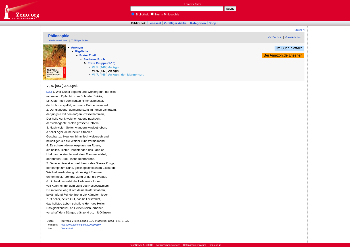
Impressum (215, 245)
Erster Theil (87, 55)
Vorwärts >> (292, 37)
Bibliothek (140, 14)
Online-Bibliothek (21, 10)
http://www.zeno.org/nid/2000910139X (81, 224)
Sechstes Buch (94, 59)
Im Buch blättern (289, 48)
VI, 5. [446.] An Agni (105, 67)
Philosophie (58, 36)
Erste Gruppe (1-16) (101, 63)
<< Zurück (274, 37)
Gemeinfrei (67, 228)
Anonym (77, 47)
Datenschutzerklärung (194, 245)
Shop (212, 23)
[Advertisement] (329, 10)
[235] (49, 92)
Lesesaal (154, 23)
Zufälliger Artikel (176, 23)
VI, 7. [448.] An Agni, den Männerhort (118, 74)
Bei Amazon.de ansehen (283, 55)
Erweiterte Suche (192, 4)
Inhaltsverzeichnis (57, 40)
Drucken (299, 30)
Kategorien (198, 23)
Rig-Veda (81, 51)
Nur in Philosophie (165, 14)
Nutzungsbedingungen (168, 245)
